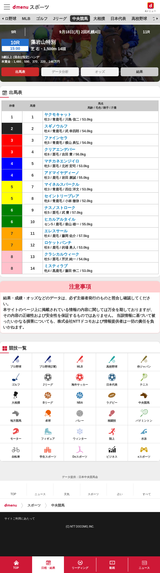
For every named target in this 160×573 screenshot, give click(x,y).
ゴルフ (42, 18)
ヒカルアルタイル (59, 219)
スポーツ (34, 505)
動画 (112, 567)
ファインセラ (56, 138)
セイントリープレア (61, 196)
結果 (139, 72)
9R (13, 32)
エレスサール (56, 231)
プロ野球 (8, 18)
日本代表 (118, 18)
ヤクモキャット (57, 114)
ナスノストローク (59, 207)
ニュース (144, 567)
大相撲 (99, 18)
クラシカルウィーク (61, 254)
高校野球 (139, 18)
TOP (16, 567)
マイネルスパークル (61, 184)
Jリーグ (60, 18)
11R (146, 32)
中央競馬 (80, 18)
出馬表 (20, 72)
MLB (26, 18)
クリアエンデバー (59, 149)
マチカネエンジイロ (61, 161)
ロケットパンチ (57, 242)
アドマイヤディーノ (61, 172)
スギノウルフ (56, 126)
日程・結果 (48, 567)
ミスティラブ (56, 266)
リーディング (80, 567)
